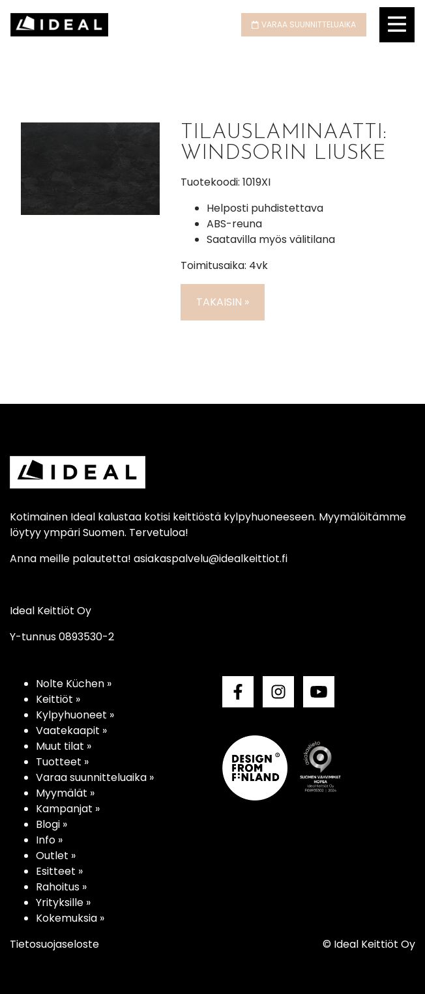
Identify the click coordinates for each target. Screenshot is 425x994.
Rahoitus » (61, 886)
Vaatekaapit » (71, 730)
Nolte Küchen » (73, 683)
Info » (49, 839)
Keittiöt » (58, 699)
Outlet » (56, 855)
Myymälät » (65, 793)
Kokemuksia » (70, 918)
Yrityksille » (63, 902)
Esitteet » (59, 871)
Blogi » (51, 824)
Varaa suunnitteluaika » (95, 777)
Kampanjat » (68, 808)
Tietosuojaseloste (54, 944)
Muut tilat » (63, 746)
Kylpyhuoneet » (75, 714)
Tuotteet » (62, 761)
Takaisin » (222, 301)
